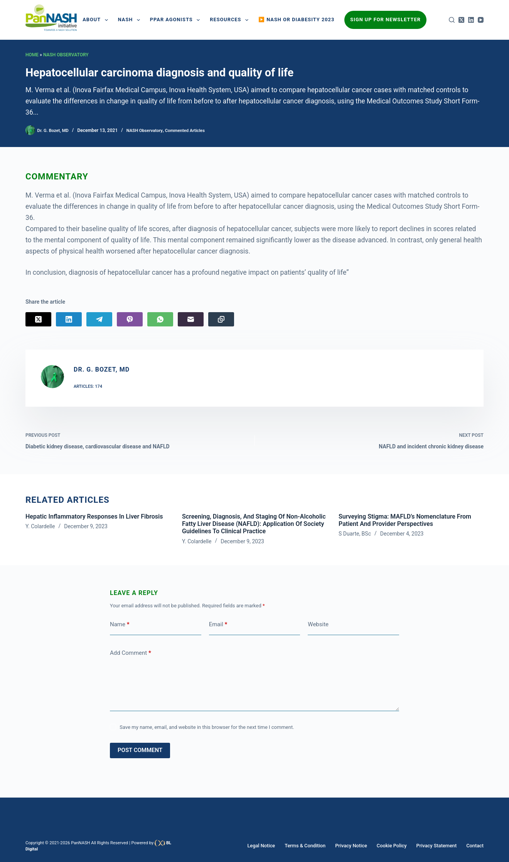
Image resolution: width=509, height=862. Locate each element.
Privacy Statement (439, 845)
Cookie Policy (396, 845)
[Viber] (130, 319)
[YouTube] (481, 20)
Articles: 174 (88, 386)
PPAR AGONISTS (176, 20)
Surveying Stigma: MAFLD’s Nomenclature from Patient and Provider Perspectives (405, 521)
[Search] (452, 20)
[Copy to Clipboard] (221, 319)
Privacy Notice (357, 845)
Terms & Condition (314, 845)
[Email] (191, 319)
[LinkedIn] (471, 20)
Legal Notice (272, 845)
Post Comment (140, 751)
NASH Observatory (66, 54)
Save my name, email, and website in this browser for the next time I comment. (207, 728)
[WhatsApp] (160, 319)
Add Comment (130, 654)
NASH (130, 20)
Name (120, 625)
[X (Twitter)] (461, 20)
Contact (475, 845)
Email (218, 625)
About (97, 20)
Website (318, 625)
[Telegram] (99, 319)
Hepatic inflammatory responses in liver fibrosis (94, 517)
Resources (230, 20)
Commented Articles (191, 130)
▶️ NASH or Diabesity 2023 (296, 19)
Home (32, 54)
